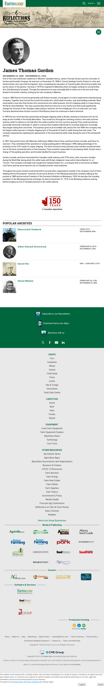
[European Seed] (86, 542)
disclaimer (76, 665)
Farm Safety (52, 484)
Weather (52, 514)
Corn (52, 358)
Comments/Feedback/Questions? (36, 641)
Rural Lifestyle (52, 511)
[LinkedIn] (63, 342)
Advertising (32, 637)
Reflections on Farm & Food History (52, 507)
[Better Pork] (63, 542)
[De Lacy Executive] (86, 577)
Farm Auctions (52, 473)
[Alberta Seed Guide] (86, 532)
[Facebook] (49, 342)
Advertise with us (52, 333)
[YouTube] (56, 342)
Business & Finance (52, 465)
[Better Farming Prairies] (40, 542)
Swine (52, 403)
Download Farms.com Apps (52, 323)
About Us (15, 637)
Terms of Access (77, 637)
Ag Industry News (52, 454)
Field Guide (52, 373)
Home (7, 637)
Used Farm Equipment (52, 428)
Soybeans (52, 362)
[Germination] (40, 552)
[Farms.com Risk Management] (17, 552)
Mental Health (52, 499)
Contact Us (56, 641)
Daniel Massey (9, 286)
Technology (52, 439)
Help (23, 637)
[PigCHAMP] (25, 612)
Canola (52, 369)
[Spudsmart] (40, 562)
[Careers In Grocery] (63, 577)
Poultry (52, 414)
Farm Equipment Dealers (52, 432)
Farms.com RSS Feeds (71, 641)
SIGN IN (91, 3)
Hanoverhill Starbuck (9, 235)
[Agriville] (17, 532)
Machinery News (52, 436)
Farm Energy (52, 476)
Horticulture (52, 388)
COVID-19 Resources (52, 469)
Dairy (52, 410)
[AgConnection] (63, 562)
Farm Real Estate (52, 480)
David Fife (9, 269)
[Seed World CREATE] (25, 602)
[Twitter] (43, 342)
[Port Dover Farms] (78, 626)
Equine (52, 418)
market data (47, 656)
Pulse (52, 377)
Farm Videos (52, 492)
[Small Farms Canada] (86, 552)
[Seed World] (63, 552)
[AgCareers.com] (17, 577)
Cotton (52, 381)
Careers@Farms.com (60, 637)
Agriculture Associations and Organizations (52, 461)
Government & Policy (52, 495)
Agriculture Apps (52, 457)
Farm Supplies (52, 488)
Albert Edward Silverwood (9, 252)
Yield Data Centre (52, 392)
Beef (52, 406)
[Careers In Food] (40, 577)
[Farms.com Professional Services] (25, 591)
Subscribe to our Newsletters (52, 314)
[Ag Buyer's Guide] (63, 532)
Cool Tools (52, 443)
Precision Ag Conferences (52, 503)
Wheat (52, 366)
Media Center (44, 637)
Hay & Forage (52, 385)
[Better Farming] (17, 542)
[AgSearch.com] (40, 532)
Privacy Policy (92, 637)
